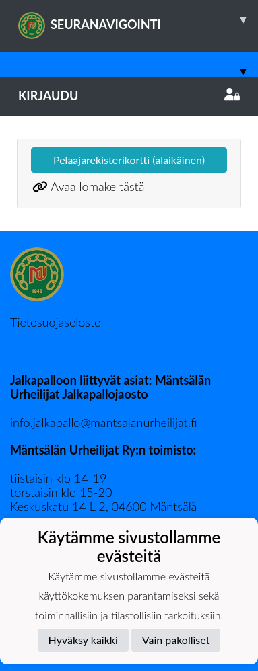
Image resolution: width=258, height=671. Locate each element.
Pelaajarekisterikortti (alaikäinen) (129, 159)
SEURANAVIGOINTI (138, 19)
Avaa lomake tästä (97, 186)
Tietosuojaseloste (55, 322)
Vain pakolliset (176, 639)
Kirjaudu (129, 95)
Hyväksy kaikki (83, 639)
